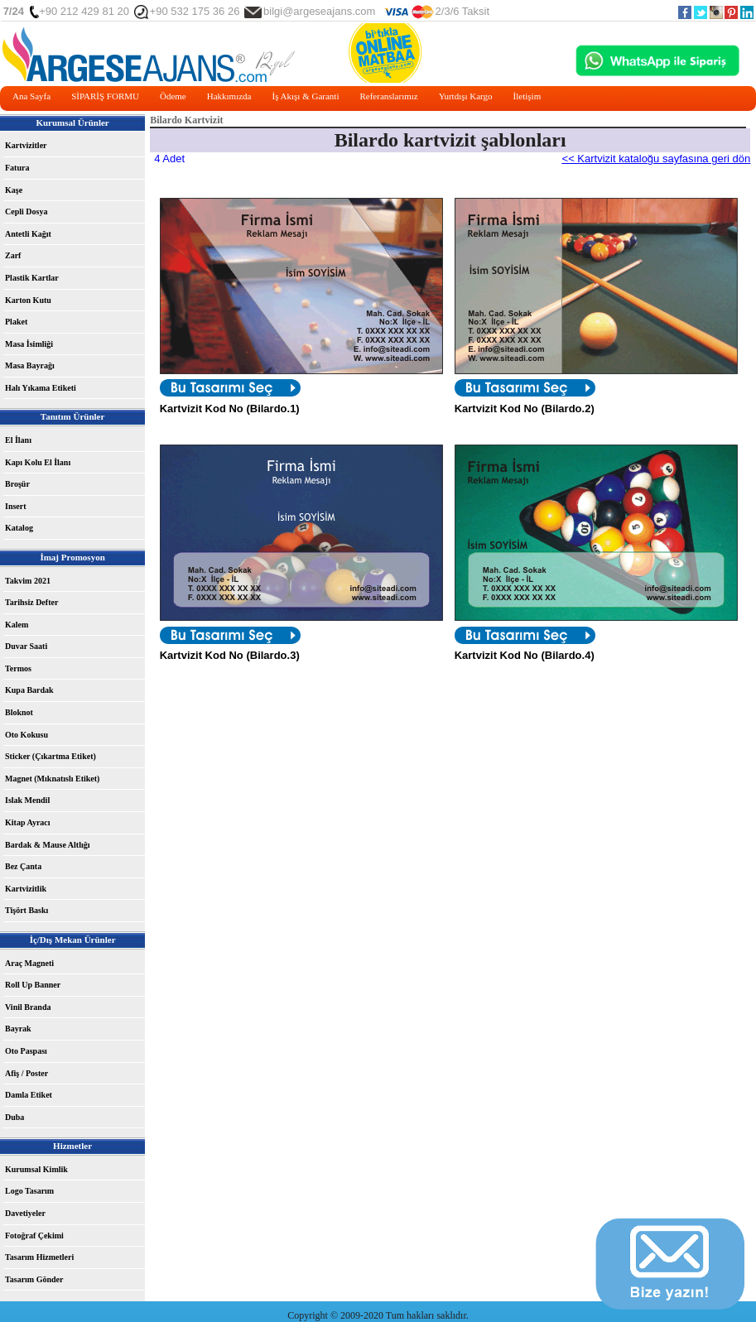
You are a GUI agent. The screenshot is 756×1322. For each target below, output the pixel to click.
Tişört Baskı (26, 910)
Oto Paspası (26, 1050)
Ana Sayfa (31, 96)
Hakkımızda (229, 96)
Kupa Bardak (29, 690)
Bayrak (18, 1028)
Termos (18, 668)
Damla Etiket (28, 1094)
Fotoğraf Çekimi (34, 1235)
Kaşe (13, 190)
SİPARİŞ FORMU (105, 96)
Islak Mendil (27, 800)
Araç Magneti (29, 963)
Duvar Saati (26, 646)
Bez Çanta (23, 866)
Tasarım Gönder (34, 1279)
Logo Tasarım (29, 1190)
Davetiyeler (25, 1213)
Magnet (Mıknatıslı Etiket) (52, 778)
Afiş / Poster (26, 1073)
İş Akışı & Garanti (305, 96)
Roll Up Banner (32, 984)
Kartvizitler (26, 145)
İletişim (527, 96)
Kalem (16, 624)
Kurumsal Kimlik (36, 1169)
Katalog (19, 527)
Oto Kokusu (26, 734)
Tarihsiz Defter (31, 602)
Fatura (17, 167)
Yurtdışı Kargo (466, 96)
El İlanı (18, 440)
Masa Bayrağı (30, 365)
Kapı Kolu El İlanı (37, 462)
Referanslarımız (388, 96)
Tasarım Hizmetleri (39, 1257)
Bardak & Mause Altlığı (47, 844)
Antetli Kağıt (28, 233)
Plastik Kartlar (32, 277)
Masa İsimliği (29, 344)
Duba (14, 1117)
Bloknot (19, 712)
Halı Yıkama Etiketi (40, 387)
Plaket (16, 321)
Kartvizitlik (25, 888)
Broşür (17, 483)
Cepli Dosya (26, 211)
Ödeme (173, 96)
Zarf (13, 255)
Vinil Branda (28, 1007)
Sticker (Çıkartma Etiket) (50, 756)
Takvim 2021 (28, 580)
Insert (15, 506)
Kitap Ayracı (28, 822)
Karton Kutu (28, 300)
